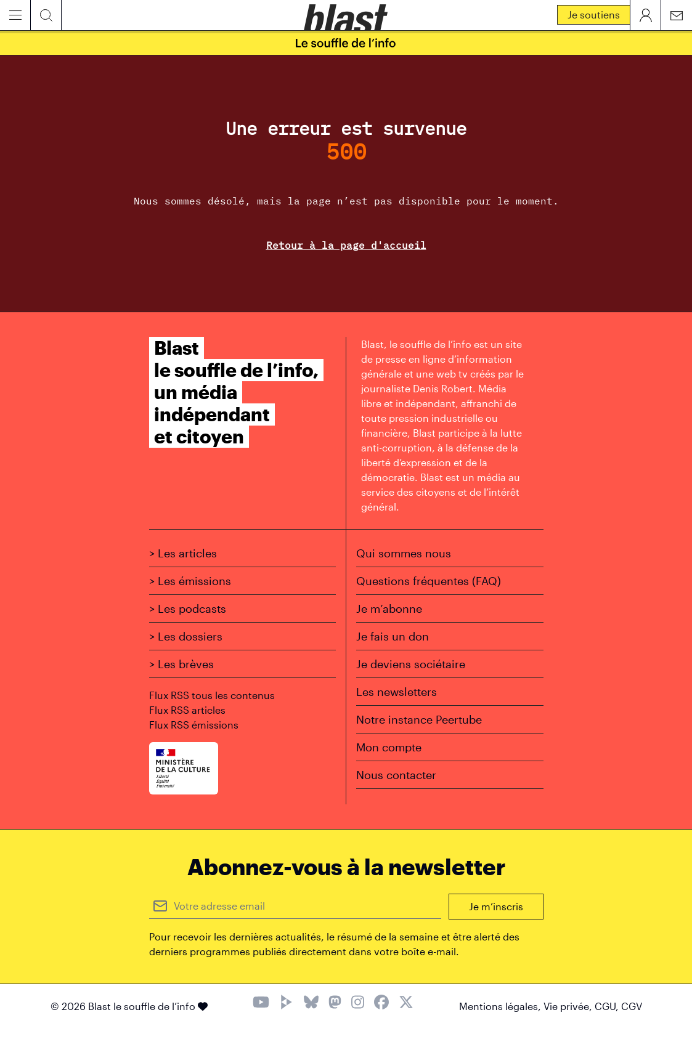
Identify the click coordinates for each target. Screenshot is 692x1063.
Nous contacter (396, 775)
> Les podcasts (187, 608)
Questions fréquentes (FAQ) (428, 581)
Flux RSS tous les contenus (212, 695)
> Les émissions (190, 581)
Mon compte (388, 747)
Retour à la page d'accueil (346, 245)
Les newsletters (396, 691)
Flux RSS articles (187, 710)
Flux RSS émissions (193, 724)
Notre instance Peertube (419, 719)
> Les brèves (181, 664)
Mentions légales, (501, 1006)
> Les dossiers (185, 636)
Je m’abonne (389, 608)
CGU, (608, 1006)
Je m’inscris (496, 906)
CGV (631, 1006)
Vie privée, (569, 1006)
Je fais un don (392, 636)
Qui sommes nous (403, 553)
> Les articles (183, 553)
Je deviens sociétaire (410, 664)
